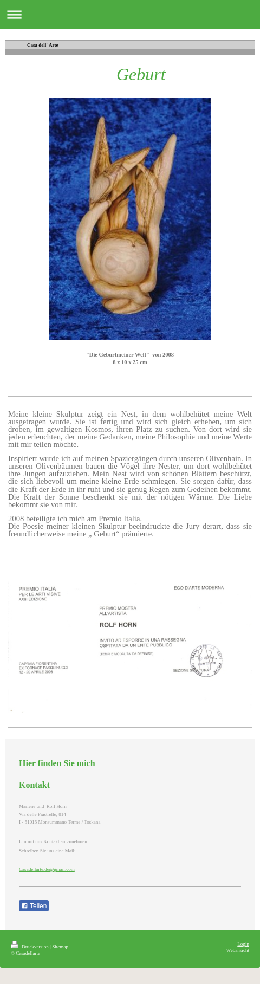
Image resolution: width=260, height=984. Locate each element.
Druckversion (30, 946)
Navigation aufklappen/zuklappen (130, 14)
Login (243, 944)
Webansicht (237, 950)
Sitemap (60, 946)
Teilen (34, 906)
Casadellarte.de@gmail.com (47, 869)
